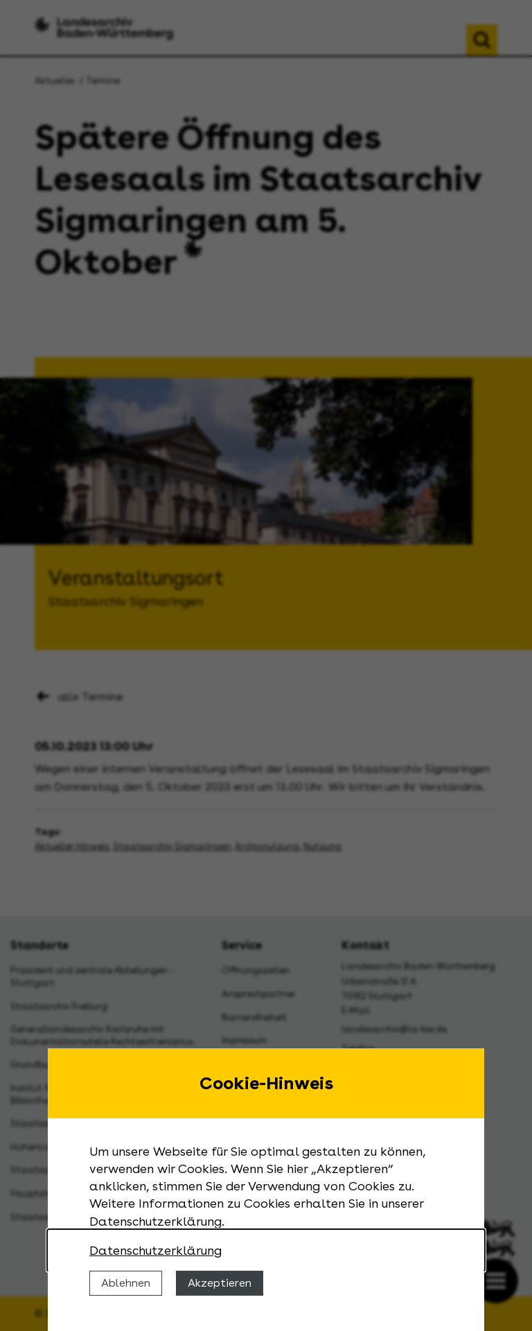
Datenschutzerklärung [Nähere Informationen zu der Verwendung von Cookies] (155, 1250)
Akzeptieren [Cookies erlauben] (219, 1282)
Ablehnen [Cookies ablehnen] (125, 1282)
